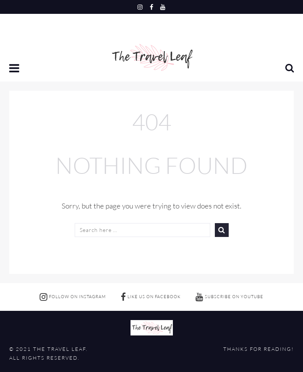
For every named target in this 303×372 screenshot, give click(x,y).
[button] (15, 69)
